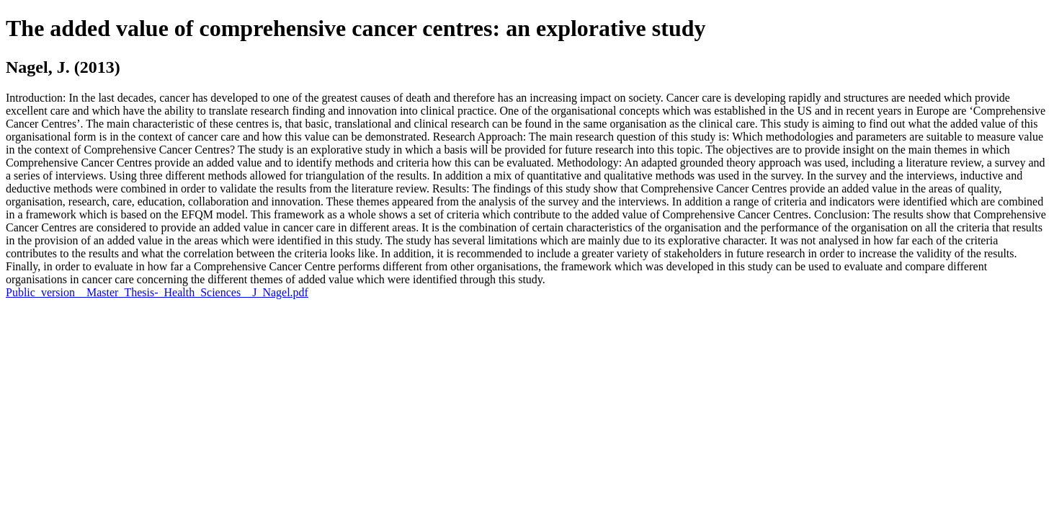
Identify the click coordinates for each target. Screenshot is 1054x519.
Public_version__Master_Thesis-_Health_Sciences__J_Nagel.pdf (157, 292)
